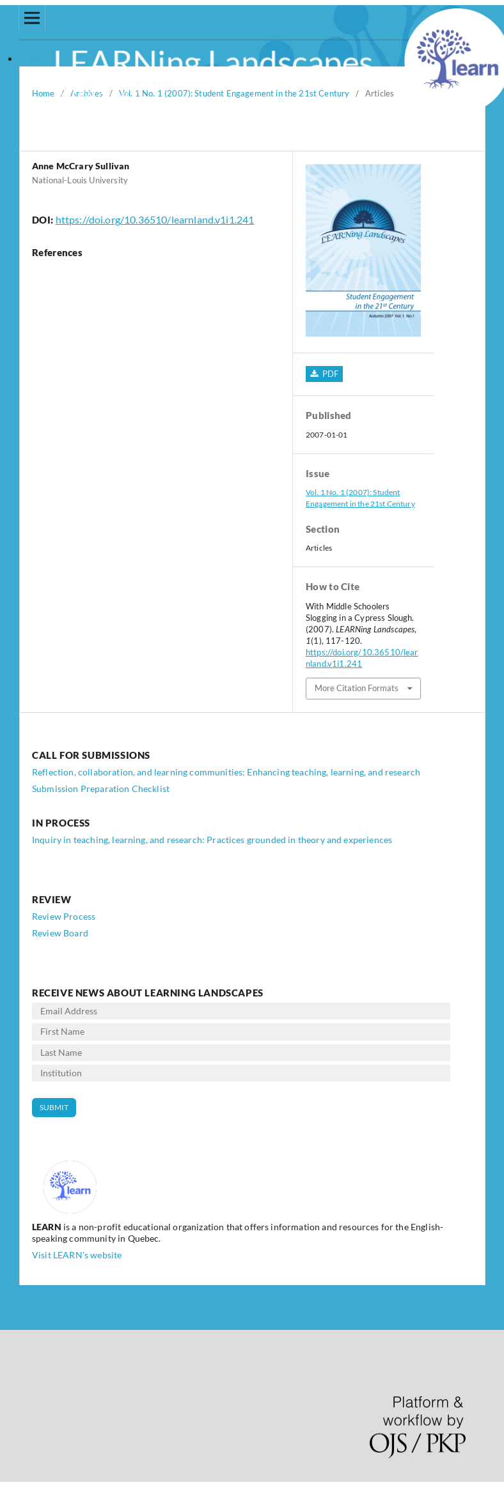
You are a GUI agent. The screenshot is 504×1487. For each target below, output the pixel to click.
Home (43, 93)
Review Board (60, 932)
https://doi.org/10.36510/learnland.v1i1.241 (155, 219)
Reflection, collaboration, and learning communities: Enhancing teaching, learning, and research (226, 771)
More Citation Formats (356, 688)
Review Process (63, 916)
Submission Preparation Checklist (100, 788)
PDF (329, 374)
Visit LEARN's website (77, 1254)
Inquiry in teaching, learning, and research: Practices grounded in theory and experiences (212, 839)
